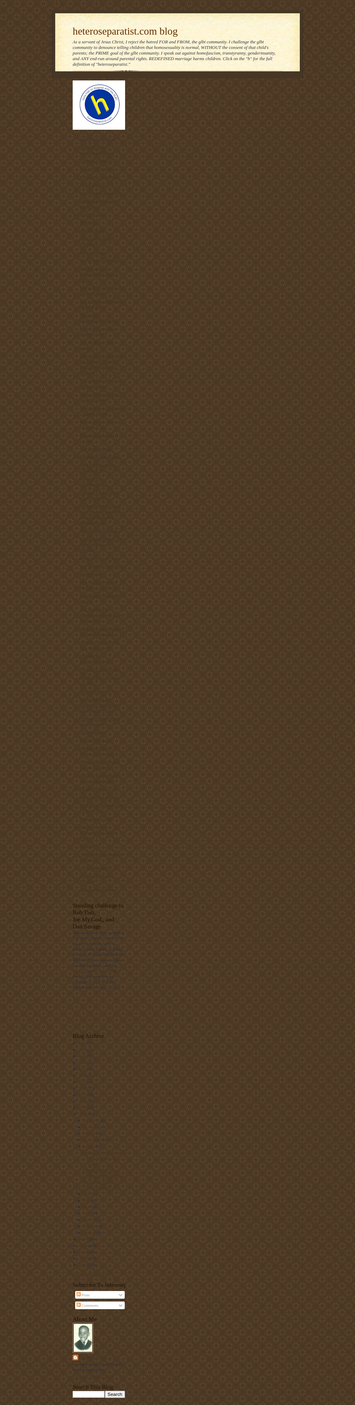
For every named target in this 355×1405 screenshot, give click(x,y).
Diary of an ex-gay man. (100, 558)
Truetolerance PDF (96, 819)
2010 (83, 1258)
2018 (83, 1088)
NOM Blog (89, 223)
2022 (83, 1062)
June (88, 1200)
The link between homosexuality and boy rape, (99, 274)
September (92, 1139)
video (102, 971)
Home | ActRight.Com (98, 789)
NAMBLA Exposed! (97, 740)
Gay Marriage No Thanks (101, 566)
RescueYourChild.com (98, 531)
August (90, 1146)
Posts (83, 1295)
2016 (83, 1101)
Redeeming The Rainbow (101, 457)
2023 (83, 1056)
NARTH (87, 846)
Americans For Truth (98, 139)
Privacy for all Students (99, 177)
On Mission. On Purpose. (101, 260)
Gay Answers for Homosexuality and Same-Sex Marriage (102, 615)
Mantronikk (93, 1357)
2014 (83, 1114)
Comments (88, 1305)
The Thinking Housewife (100, 193)
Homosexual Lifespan (98, 889)
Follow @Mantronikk (90, 1274)
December (92, 1120)
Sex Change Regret (96, 868)
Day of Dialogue (93, 215)
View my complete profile (93, 1376)
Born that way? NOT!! (99, 691)
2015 (83, 1107)
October (90, 1133)
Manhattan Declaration (99, 670)
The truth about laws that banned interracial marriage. (101, 544)
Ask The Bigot (92, 231)
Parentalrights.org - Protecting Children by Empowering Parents (99, 705)
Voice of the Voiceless (97, 169)
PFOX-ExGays (92, 185)
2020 (83, 1075)
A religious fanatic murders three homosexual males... (103, 1157)
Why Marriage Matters (99, 797)
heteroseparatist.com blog (125, 31)
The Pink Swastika (95, 449)
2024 (83, 1050)
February (91, 1226)
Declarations (90, 574)
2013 (83, 1239)
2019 (83, 1082)
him (96, 982)
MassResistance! (94, 732)
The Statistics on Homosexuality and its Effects (98, 832)
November (92, 1127)
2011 (83, 1252)
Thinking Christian (96, 161)
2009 (83, 1265)
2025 (83, 1043)
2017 (83, 1095)
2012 (83, 1245)
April (88, 1213)
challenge (80, 971)
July (87, 1194)
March (89, 1220)
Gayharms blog (93, 252)
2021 (83, 1069)
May (88, 1207)
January (90, 1233)
